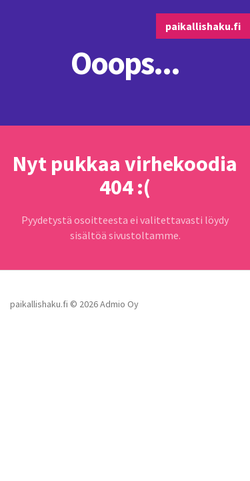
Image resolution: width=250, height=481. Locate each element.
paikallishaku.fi (203, 26)
